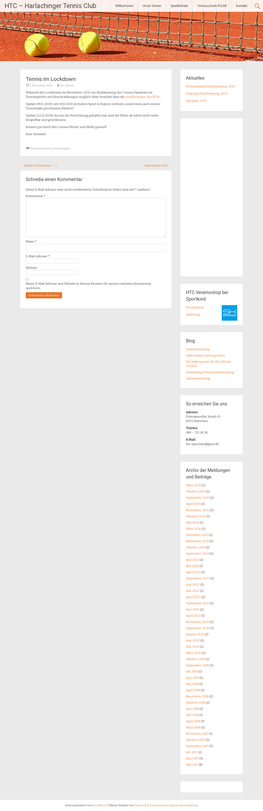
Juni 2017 (192, 758)
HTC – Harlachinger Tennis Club (50, 6)
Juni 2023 (192, 560)
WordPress (99, 805)
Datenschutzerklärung (183, 805)
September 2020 (198, 628)
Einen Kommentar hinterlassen (50, 148)
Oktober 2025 (195, 491)
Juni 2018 (192, 709)
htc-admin (67, 85)
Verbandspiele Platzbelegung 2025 (210, 86)
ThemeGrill (141, 805)
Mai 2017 (192, 764)
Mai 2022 (192, 591)
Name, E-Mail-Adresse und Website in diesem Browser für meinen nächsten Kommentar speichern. (88, 286)
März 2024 (193, 529)
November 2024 (197, 510)
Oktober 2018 (195, 702)
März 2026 (193, 485)
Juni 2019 (192, 678)
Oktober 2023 (195, 547)
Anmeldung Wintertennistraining (210, 372)
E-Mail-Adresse (38, 256)
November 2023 (197, 541)
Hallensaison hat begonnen (205, 355)
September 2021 (197, 603)
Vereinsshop (195, 307)
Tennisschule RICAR (212, 6)
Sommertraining (198, 349)
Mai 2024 (192, 522)
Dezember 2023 (197, 535)
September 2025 (197, 497)
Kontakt (241, 6)
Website (31, 268)
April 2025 (193, 504)
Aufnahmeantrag (198, 378)
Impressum (159, 805)
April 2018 (193, 721)
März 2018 (193, 727)
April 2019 (193, 690)
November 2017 (197, 733)
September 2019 (197, 665)
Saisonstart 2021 (158, 165)
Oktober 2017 (195, 740)
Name (31, 241)
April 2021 (193, 615)
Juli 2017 (192, 752)
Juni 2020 (193, 640)
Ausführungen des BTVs (142, 97)
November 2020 (197, 622)
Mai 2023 (192, 566)
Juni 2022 (193, 584)
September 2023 (197, 553)
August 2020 (195, 634)
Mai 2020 (192, 646)
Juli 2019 (192, 671)
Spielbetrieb (179, 6)
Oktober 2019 (195, 659)
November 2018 (197, 696)
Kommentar (35, 196)
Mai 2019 (192, 684)
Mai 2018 (192, 715)
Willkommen (124, 6)
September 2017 (197, 746)
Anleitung (193, 314)
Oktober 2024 (196, 516)
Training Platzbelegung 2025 (206, 93)
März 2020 (193, 653)
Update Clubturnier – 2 (38, 165)
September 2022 (198, 578)
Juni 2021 (192, 609)
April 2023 (193, 572)
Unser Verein (152, 6)
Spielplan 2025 (196, 100)
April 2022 (193, 597)
